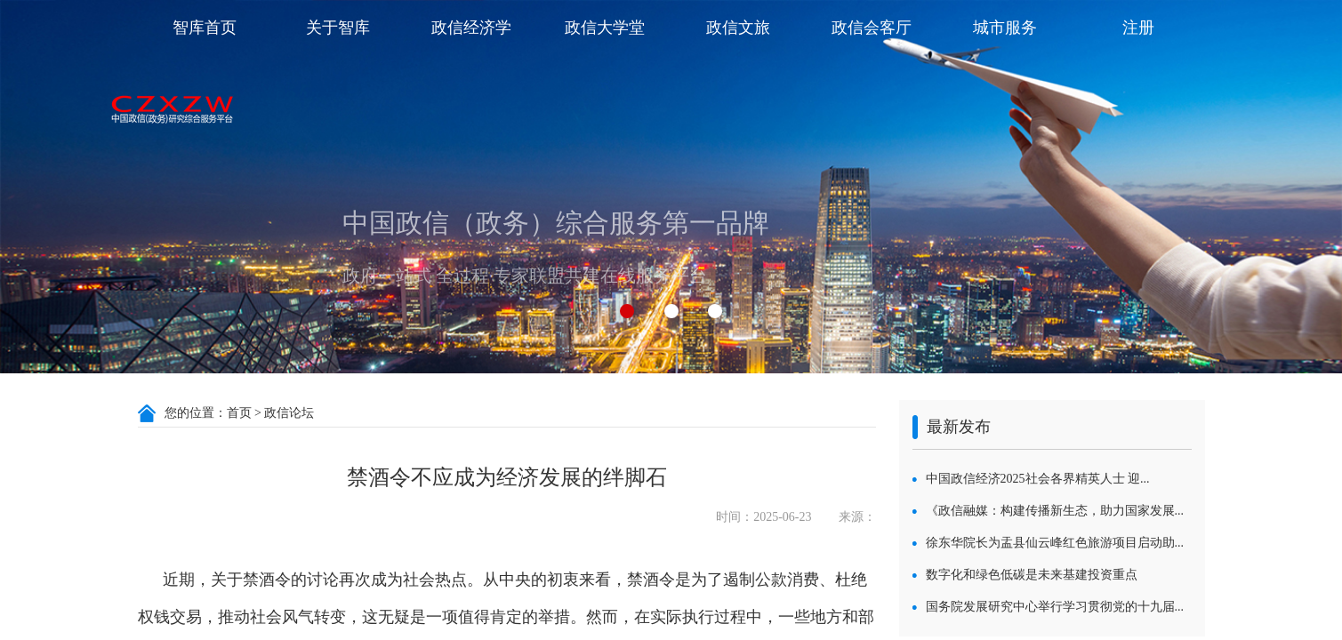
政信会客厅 (872, 27)
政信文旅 (738, 27)
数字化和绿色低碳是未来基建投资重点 (1031, 574)
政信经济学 (471, 27)
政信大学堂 (605, 27)
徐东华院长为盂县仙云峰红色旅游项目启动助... (1055, 542)
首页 (239, 413)
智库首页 (205, 27)
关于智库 (338, 27)
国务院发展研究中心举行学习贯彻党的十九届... (1055, 606)
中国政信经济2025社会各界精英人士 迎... (1038, 478)
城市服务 (1005, 27)
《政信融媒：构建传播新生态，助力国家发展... (1055, 510)
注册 (1138, 27)
